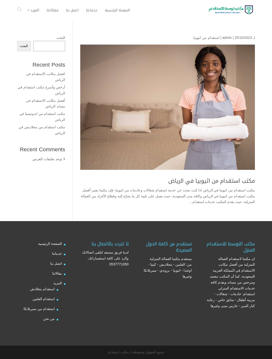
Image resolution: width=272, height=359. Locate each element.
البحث (60, 38)
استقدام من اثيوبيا (206, 38)
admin (227, 38)
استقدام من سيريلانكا (39, 309)
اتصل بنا (56, 263)
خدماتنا (57, 254)
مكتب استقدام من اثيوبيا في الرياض (211, 181)
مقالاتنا (57, 273)
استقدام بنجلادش (42, 289)
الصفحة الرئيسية (50, 244)
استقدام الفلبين (43, 299)
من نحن (49, 319)
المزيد (57, 283)
